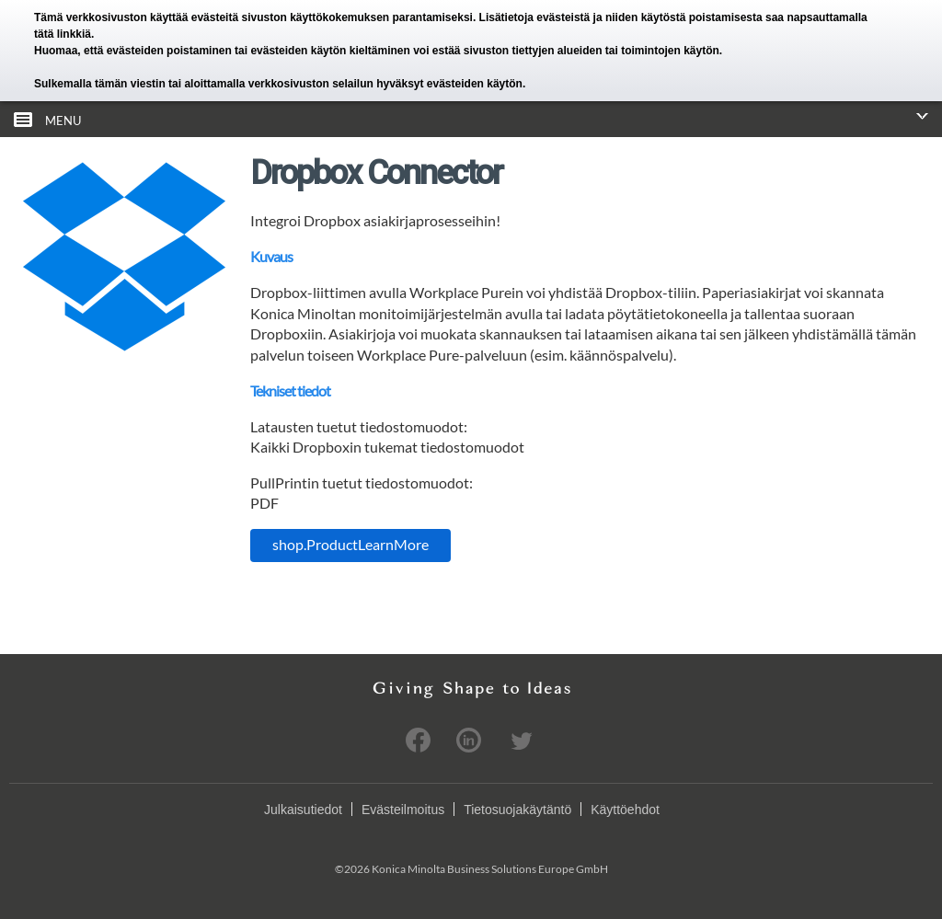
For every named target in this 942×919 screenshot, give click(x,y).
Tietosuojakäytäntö (517, 809)
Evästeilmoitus (403, 809)
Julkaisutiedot (303, 809)
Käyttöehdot (625, 809)
